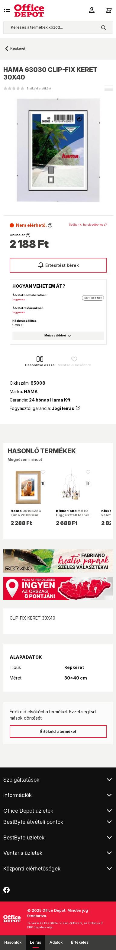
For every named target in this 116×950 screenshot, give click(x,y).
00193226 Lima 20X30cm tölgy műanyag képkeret (26, 517)
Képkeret (17, 48)
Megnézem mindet (25, 459)
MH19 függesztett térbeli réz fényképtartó (73, 515)
